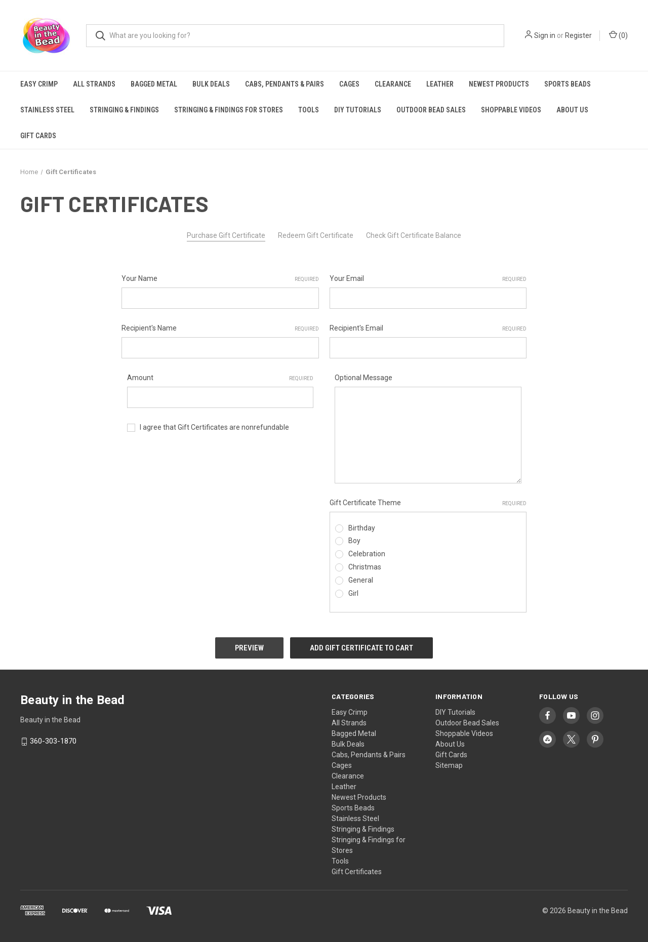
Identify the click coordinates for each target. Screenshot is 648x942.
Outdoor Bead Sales (431, 110)
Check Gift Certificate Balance (413, 235)
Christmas (364, 567)
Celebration (366, 554)
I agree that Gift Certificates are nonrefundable (214, 427)
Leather (440, 84)
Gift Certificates (357, 872)
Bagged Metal (154, 84)
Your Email (428, 278)
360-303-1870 (53, 741)
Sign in (544, 35)
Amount (220, 378)
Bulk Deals (211, 84)
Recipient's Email (428, 328)
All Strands (94, 84)
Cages (349, 84)
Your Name (220, 278)
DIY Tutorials (357, 110)
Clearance (393, 84)
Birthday (361, 528)
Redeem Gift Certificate (315, 235)
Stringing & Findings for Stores (228, 110)
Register (578, 35)
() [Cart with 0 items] (618, 34)
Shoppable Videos (511, 110)
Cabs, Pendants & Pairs (284, 84)
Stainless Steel (47, 110)
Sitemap (449, 765)
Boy (354, 541)
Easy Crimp (39, 84)
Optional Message (363, 378)
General (360, 580)
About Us (572, 110)
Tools (308, 110)
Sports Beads (567, 84)
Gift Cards (38, 136)
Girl (353, 593)
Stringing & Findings (124, 110)
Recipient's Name (220, 328)
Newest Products (499, 84)
